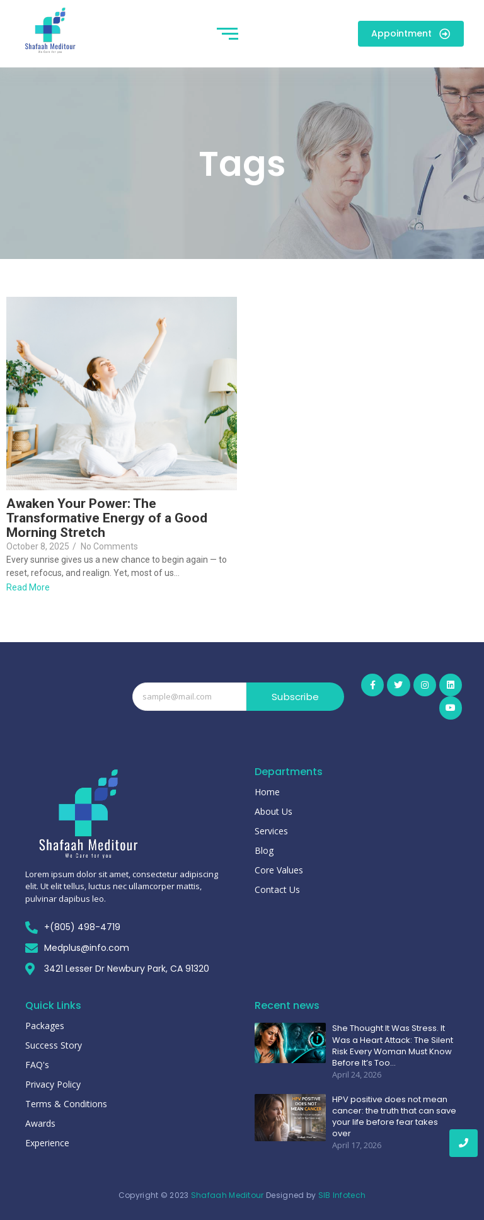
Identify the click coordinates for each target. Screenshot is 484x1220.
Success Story (53, 1045)
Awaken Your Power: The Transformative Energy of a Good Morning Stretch (106, 518)
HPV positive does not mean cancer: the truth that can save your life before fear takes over (394, 1117)
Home (267, 792)
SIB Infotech (342, 1195)
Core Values (279, 870)
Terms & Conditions (66, 1104)
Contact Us (277, 889)
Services (271, 831)
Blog (264, 850)
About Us (273, 811)
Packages (44, 1026)
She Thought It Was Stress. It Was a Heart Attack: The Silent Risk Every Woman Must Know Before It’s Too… (392, 1046)
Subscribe (295, 696)
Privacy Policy (53, 1084)
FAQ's (37, 1065)
